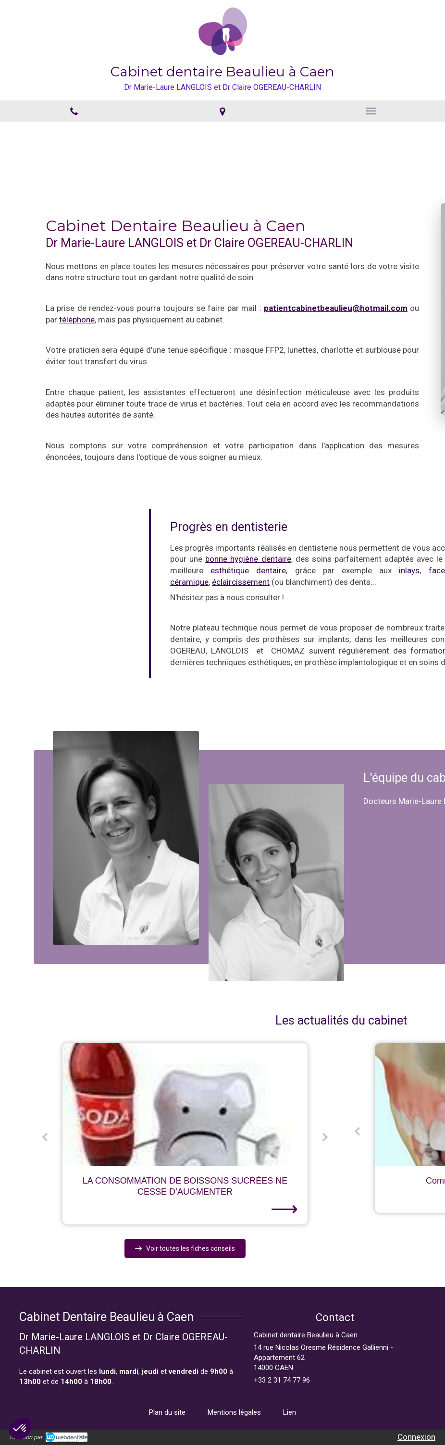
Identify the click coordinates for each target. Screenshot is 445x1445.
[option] (185, 1133)
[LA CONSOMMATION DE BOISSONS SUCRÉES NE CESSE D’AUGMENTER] (185, 1104)
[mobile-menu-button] (371, 111)
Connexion (416, 1437)
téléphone (67, 319)
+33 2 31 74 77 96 (282, 1380)
